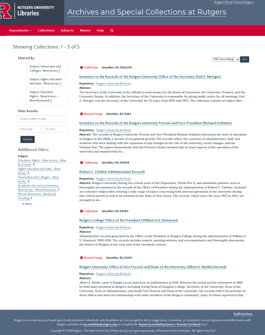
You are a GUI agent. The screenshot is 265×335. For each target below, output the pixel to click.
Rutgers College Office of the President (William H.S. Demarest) (128, 220)
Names (85, 30)
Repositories (20, 30)
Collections (46, 30)
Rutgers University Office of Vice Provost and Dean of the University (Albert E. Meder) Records (153, 267)
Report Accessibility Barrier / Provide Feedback (170, 324)
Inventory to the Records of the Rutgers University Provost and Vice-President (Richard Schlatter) (155, 123)
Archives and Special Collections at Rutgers (146, 11)
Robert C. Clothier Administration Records (112, 172)
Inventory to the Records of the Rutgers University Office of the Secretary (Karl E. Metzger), (150, 77)
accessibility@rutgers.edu (100, 324)
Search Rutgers (243, 2)
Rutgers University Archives (113, 83)
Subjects (67, 30)
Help (100, 30)
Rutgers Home (223, 2)
